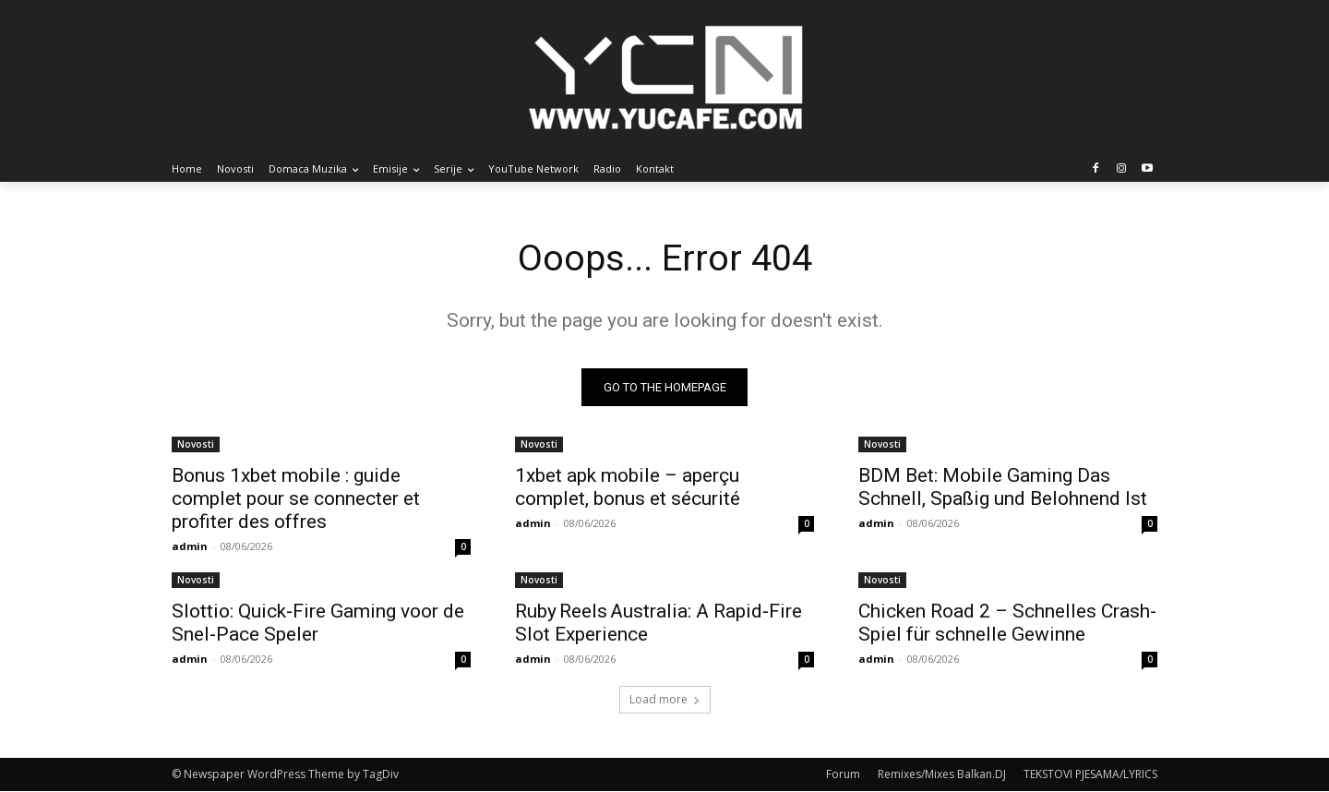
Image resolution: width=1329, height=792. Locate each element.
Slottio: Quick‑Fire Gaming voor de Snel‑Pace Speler (318, 623)
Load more (664, 700)
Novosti (195, 444)
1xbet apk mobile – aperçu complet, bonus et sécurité (627, 487)
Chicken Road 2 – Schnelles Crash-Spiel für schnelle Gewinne (1007, 623)
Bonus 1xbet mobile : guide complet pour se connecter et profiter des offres (296, 499)
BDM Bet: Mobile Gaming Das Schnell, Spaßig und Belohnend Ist (1002, 487)
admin (190, 547)
